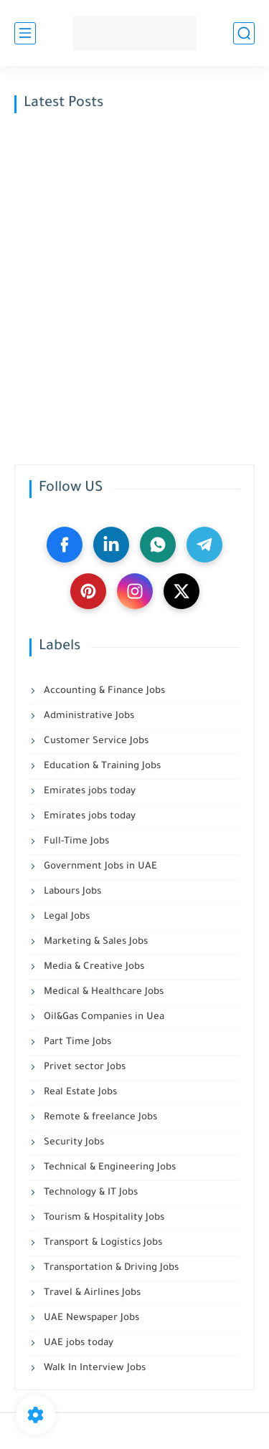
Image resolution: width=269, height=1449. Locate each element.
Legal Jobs (65, 917)
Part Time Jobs (76, 1042)
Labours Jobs (71, 891)
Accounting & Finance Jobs (103, 691)
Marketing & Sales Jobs (94, 942)
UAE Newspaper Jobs (90, 1318)
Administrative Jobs (87, 716)
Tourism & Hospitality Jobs (102, 1218)
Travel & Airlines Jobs (91, 1293)
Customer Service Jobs (94, 741)
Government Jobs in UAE (99, 866)
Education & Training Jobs (101, 766)
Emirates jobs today (88, 791)
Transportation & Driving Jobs (110, 1268)
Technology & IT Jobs (89, 1192)
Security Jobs (72, 1142)
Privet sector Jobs (83, 1067)
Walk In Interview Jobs (93, 1368)
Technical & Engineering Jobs (108, 1167)
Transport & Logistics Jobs (101, 1243)
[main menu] (25, 33)
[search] (244, 33)
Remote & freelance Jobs (99, 1117)
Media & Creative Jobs (92, 967)
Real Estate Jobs (79, 1092)
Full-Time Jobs (75, 841)
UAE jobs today (77, 1343)
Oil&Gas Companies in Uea (102, 1017)
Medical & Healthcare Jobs (102, 992)
